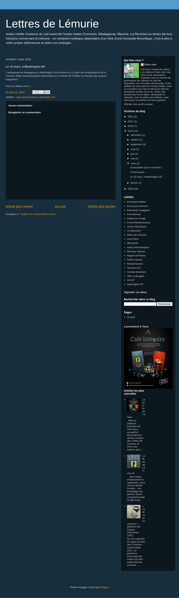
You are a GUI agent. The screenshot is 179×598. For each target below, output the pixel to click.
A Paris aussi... (138, 172)
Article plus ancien (102, 206)
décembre (136, 135)
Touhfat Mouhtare (136, 272)
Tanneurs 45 (133, 267)
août (133, 149)
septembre (137, 144)
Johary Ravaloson (136, 226)
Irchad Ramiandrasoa (138, 222)
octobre (135, 139)
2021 (131, 121)
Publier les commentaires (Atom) (38, 214)
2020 (131, 126)
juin (133, 153)
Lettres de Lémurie (52, 23)
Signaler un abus (135, 292)
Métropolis (132, 243)
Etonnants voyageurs (138, 210)
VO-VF (130, 280)
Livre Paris (132, 239)
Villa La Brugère (135, 276)
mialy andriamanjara (27, 97)
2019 (131, 130)
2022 (131, 116)
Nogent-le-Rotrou (136, 255)
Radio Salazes (135, 259)
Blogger (104, 587)
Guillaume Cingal (136, 218)
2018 (131, 188)
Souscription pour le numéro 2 (146, 167)
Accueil (60, 206)
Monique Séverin (136, 251)
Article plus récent (19, 206)
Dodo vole (150, 64)
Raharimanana (135, 263)
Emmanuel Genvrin (137, 206)
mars (134, 163)
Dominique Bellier (136, 201)
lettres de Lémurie (136, 234)
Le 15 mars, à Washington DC (146, 176)
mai (133, 158)
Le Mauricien (134, 230)
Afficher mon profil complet (138, 104)
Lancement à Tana (136, 326)
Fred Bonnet (133, 214)
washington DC (47, 97)
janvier (135, 182)
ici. (29, 86)
